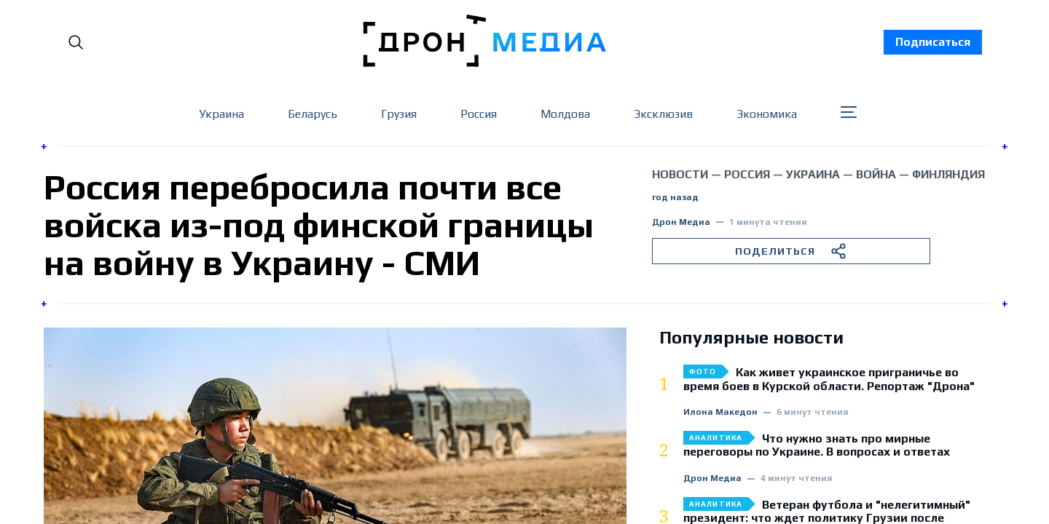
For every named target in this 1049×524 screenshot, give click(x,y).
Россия (478, 114)
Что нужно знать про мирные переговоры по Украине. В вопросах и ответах (816, 445)
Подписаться (932, 42)
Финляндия (948, 174)
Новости (680, 174)
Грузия (399, 114)
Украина (221, 114)
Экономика (766, 114)
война (876, 174)
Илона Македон (720, 412)
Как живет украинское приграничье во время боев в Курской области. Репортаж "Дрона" (829, 379)
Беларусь (312, 114)
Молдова (565, 114)
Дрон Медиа (681, 222)
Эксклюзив (663, 114)
